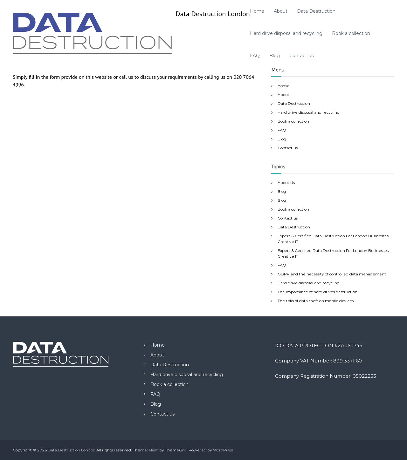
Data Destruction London (213, 13)
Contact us (301, 55)
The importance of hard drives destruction (317, 291)
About (280, 11)
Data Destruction (316, 11)
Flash (153, 450)
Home (257, 11)
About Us (286, 182)
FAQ (255, 55)
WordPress (223, 450)
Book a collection (351, 33)
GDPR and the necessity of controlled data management (332, 274)
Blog (274, 55)
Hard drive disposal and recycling (286, 33)
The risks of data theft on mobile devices (316, 300)
